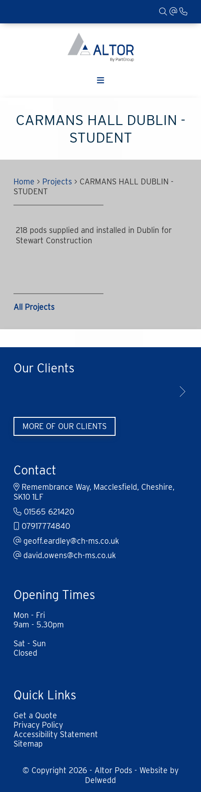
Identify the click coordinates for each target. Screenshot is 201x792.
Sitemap (28, 743)
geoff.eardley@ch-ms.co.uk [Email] (66, 541)
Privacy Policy (38, 724)
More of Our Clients (64, 426)
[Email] (173, 11)
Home (24, 181)
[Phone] (183, 11)
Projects (57, 181)
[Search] (163, 11)
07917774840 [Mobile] (41, 526)
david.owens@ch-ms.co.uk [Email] (64, 555)
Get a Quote (35, 715)
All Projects (33, 307)
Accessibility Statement (55, 734)
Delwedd (100, 780)
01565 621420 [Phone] (43, 511)
